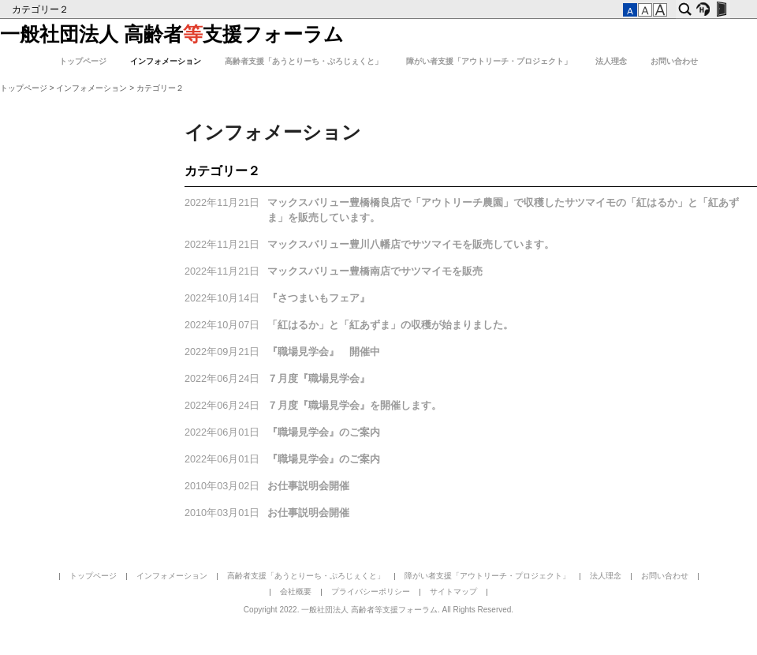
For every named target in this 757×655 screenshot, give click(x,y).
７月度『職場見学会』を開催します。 (354, 405)
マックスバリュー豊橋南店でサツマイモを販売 (375, 271)
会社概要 (295, 591)
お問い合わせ (674, 61)
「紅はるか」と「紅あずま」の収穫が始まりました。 (390, 325)
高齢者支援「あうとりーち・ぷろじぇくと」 (303, 61)
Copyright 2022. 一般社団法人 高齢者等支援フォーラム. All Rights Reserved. (378, 609)
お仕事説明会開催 (308, 486)
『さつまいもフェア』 (318, 298)
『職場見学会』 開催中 (323, 351)
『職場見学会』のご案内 (323, 432)
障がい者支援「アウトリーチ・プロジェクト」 (489, 61)
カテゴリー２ (41, 9)
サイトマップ (453, 591)
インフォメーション (165, 61)
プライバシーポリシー (370, 591)
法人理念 (611, 61)
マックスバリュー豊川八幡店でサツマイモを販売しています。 (410, 244)
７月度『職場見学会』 (318, 378)
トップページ (82, 61)
